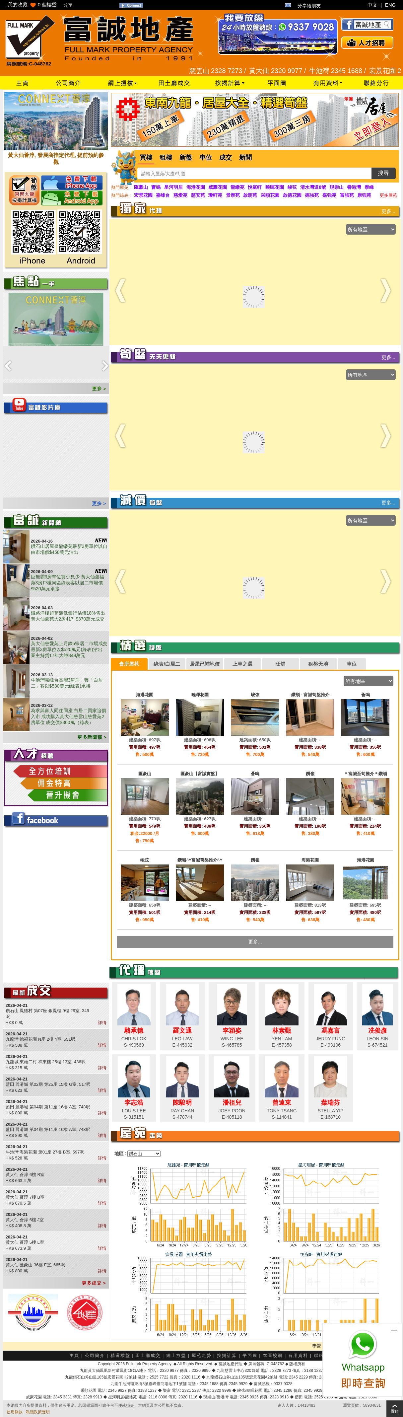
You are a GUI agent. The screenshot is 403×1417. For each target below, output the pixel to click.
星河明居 (173, 187)
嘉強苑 (329, 195)
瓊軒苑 (215, 195)
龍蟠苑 (237, 187)
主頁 (74, 1355)
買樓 (146, 157)
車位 (205, 157)
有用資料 (298, 1355)
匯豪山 (141, 187)
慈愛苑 (180, 195)
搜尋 (383, 173)
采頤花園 (270, 195)
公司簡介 (95, 1355)
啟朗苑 (250, 195)
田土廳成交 (148, 1355)
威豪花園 (217, 187)
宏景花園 (143, 195)
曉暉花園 (274, 187)
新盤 (185, 157)
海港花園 (195, 187)
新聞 (245, 157)
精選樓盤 (120, 1355)
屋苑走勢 (202, 1355)
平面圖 (249, 1355)
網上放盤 (176, 1355)
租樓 (166, 157)
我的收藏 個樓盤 (32, 4)
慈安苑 (198, 195)
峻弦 (292, 187)
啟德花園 (292, 195)
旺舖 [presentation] (280, 664)
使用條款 (15, 1412)
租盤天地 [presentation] (318, 664)
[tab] (129, 664)
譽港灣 (354, 187)
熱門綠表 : (121, 195)
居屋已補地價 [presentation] (205, 664)
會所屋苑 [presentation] (129, 664)
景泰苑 (233, 195)
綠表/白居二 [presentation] (167, 664)
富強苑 (347, 195)
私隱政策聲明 (38, 1412)
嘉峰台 (163, 195)
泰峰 (369, 187)
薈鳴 (156, 187)
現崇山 (337, 187)
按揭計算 (227, 1355)
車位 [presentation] (352, 664)
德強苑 (312, 195)
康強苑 (364, 195)
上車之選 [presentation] (242, 664)
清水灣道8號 (313, 187)
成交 (225, 157)
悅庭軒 (255, 187)
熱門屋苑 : (121, 187)
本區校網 (273, 1355)
